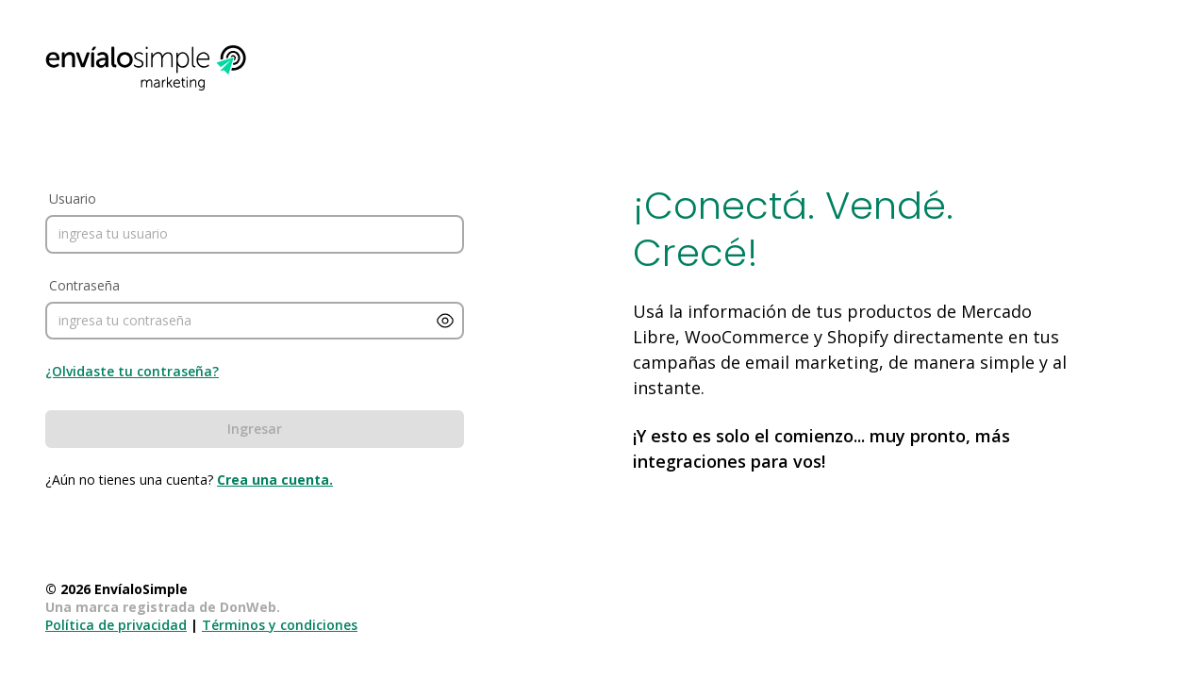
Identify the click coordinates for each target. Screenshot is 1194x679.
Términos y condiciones (279, 625)
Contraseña (84, 285)
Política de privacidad (116, 625)
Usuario (72, 198)
